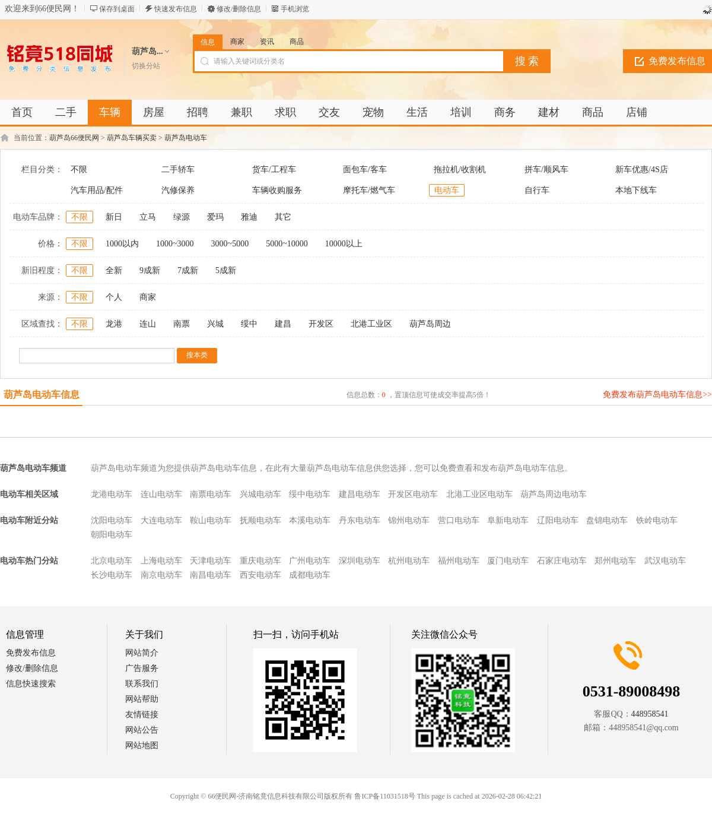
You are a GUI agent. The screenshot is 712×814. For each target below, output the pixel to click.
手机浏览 (295, 9)
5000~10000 (287, 243)
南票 (181, 323)
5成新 (225, 270)
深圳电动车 (359, 560)
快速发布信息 (175, 9)
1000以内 (122, 243)
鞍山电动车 (210, 520)
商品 (297, 41)
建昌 (283, 323)
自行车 (537, 190)
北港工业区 (371, 323)
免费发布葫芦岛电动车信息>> (657, 394)
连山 (147, 323)
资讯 (267, 41)
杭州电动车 (409, 560)
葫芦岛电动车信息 (42, 394)
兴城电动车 (260, 494)
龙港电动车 (111, 494)
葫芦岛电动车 (185, 138)
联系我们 (141, 683)
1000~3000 (175, 243)
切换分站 (146, 66)
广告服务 (141, 668)
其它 (283, 217)
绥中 (249, 323)
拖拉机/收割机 (460, 169)
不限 (79, 169)
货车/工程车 (274, 169)
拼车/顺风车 (546, 169)
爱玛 (215, 217)
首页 (22, 112)
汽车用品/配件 (97, 190)
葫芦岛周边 (430, 323)
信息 (208, 42)
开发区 (321, 323)
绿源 (181, 217)
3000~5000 (230, 243)
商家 (237, 41)
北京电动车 (111, 560)
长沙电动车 (111, 575)
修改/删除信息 (239, 9)
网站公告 (141, 730)
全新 (114, 270)
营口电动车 (458, 520)
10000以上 (344, 243)
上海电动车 (161, 560)
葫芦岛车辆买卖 (132, 138)
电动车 (446, 190)
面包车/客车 (365, 169)
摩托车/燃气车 (369, 190)
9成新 (149, 270)
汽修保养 (178, 190)
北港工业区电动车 (479, 494)
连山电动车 (161, 494)
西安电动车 (260, 575)
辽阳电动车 (557, 520)
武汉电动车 (665, 560)
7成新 (187, 270)
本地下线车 (636, 190)
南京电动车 (161, 575)
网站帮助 (141, 699)
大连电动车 (161, 520)
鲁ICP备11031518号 (384, 796)
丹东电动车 (359, 520)
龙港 (114, 323)
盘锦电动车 (607, 520)
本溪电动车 (309, 520)
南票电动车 (210, 494)
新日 (114, 217)
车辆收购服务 (277, 190)
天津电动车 (210, 560)
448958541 (650, 714)
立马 (147, 217)
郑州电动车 (615, 560)
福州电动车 (458, 560)
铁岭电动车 (657, 520)
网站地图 (141, 745)
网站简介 (141, 652)
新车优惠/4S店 (641, 169)
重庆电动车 (260, 560)
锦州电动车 (409, 520)
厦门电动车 (508, 560)
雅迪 (249, 217)
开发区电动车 (413, 494)
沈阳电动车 (111, 520)
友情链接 (141, 714)
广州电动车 (309, 560)
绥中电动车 (309, 494)
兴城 (215, 323)
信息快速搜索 (31, 683)
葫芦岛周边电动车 (553, 494)
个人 (114, 297)
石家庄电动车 (562, 560)
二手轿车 (178, 169)
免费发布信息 (31, 652)
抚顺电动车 (260, 520)
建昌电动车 (359, 494)
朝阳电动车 (111, 534)
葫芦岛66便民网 (74, 138)
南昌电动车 (210, 575)
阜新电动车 (508, 520)
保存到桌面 (117, 9)
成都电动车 (309, 575)
